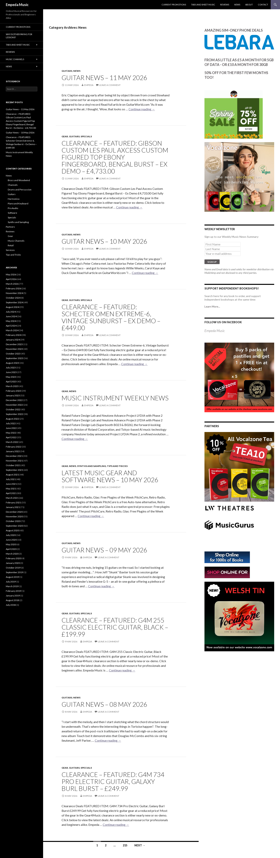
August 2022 (12, 418)
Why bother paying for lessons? (19, 36)
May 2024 (11, 321)
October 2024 (13, 297)
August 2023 (12, 362)
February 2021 (13, 502)
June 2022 (11, 428)
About (249, 4)
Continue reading (142, 109)
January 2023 (13, 395)
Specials (86, 136)
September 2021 (14, 469)
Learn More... (212, 306)
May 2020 (11, 544)
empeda (88, 85)
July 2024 (11, 311)
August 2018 (12, 600)
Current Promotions (174, 4)
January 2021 (13, 507)
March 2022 (12, 442)
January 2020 (13, 563)
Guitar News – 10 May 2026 (104, 241)
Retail (11, 245)
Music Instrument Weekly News (115, 398)
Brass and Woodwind (19, 180)
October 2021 (13, 465)
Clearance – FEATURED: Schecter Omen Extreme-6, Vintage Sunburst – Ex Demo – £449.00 (111, 317)
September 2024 (14, 302)
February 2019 (13, 590)
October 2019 (13, 567)
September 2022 (14, 414)
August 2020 (12, 530)
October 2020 (13, 521)
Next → (139, 845)
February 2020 (13, 558)
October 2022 (13, 409)
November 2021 (14, 460)
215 (125, 845)
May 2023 (11, 376)
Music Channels (15, 59)
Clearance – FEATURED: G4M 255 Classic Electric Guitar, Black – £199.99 (115, 627)
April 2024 (11, 325)
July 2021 (11, 479)
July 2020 (11, 535)
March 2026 (12, 283)
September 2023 (14, 358)
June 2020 (11, 539)
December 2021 (14, 455)
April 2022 (11, 437)
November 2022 (14, 404)
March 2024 (12, 330)
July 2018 (11, 604)
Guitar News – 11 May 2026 (104, 77)
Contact (263, 4)
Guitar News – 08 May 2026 (104, 704)
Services (10, 250)
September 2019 (14, 572)
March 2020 (12, 553)
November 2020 (14, 516)
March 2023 (12, 386)
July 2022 (11, 423)
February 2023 (13, 390)
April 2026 (11, 279)
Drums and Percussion (19, 189)
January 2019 (13, 595)
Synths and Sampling (91, 466)
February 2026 (13, 288)
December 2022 (14, 400)
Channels (13, 184)
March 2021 (12, 497)
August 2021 (12, 474)
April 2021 (11, 493)
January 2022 (13, 451)
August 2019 (12, 576)
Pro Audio (13, 208)
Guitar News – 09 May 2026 (104, 550)
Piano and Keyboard (18, 203)
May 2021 (11, 488)
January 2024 (13, 339)
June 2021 (11, 483)
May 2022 (11, 432)
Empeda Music (17, 5)
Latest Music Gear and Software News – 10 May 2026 (110, 476)
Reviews (224, 4)
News (237, 4)
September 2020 (14, 525)
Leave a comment (110, 85)
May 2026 (11, 274)
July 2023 (11, 367)
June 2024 (11, 316)
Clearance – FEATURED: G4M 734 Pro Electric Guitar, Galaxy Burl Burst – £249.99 (113, 781)
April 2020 (11, 549)
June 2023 (11, 372)
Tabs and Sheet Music (203, 4)
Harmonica (13, 198)
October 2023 (13, 353)
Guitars (67, 70)
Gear (65, 136)
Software (12, 212)
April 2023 (11, 381)
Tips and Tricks (117, 466)
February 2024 (13, 335)
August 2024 (12, 307)
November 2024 (14, 293)
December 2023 (14, 344)
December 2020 (14, 511)
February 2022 (13, 446)
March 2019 (12, 586)
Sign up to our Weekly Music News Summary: (231, 236)
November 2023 (14, 348)
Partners (10, 226)
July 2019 (11, 581)
